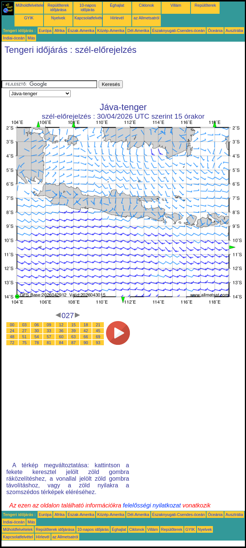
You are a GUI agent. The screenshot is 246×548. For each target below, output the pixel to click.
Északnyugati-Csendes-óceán (178, 30)
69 (98, 336)
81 (49, 342)
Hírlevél (117, 18)
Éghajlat (117, 5)
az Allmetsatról (146, 18)
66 (86, 336)
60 (61, 336)
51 (24, 336)
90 (86, 342)
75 (24, 342)
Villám (175, 5)
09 (49, 325)
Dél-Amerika (138, 30)
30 (37, 331)
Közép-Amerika (110, 30)
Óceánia (215, 30)
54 (37, 336)
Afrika (59, 30)
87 (73, 342)
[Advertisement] (88, 69)
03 (24, 325)
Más (31, 38)
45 (98, 331)
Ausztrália (234, 30)
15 (73, 325)
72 (12, 342)
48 (12, 336)
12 (61, 325)
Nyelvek (58, 18)
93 (98, 342)
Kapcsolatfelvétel (89, 18)
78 (37, 342)
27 (24, 331)
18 (86, 325)
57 (49, 336)
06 (37, 325)
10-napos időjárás (87, 7)
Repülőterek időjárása (58, 7)
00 (12, 325)
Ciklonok (146, 5)
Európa (45, 30)
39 (73, 331)
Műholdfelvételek (30, 5)
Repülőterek (205, 5)
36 (61, 331)
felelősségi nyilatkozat (152, 505)
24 (12, 331)
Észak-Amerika (81, 30)
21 (98, 325)
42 (86, 331)
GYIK (28, 18)
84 (61, 342)
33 (49, 331)
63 (73, 336)
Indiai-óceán (14, 38)
